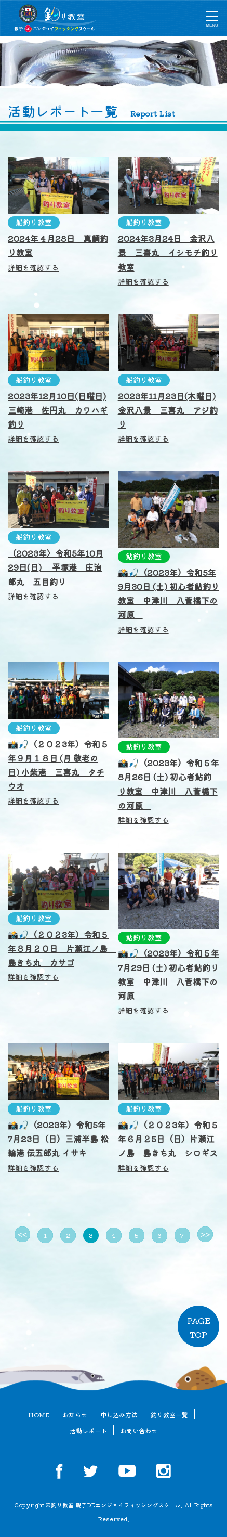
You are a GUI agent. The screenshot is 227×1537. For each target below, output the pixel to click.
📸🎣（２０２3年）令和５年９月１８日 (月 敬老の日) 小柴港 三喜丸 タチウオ (58, 772)
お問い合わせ (138, 1430)
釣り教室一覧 (169, 1414)
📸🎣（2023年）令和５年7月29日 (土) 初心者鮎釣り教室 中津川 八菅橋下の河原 (168, 981)
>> (205, 1234)
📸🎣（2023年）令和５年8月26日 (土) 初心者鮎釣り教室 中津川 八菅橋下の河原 (168, 790)
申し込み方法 (119, 1414)
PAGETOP (198, 1327)
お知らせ (74, 1414)
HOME (38, 1414)
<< (22, 1234)
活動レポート (88, 1430)
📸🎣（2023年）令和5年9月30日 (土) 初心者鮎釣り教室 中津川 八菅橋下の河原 (168, 600)
